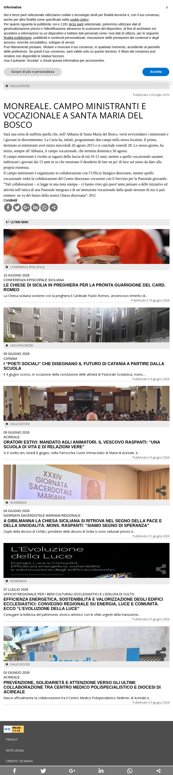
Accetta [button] (156, 72)
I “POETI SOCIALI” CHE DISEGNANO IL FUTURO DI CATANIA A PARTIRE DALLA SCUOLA (86, 361)
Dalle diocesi (20, 86)
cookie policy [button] (79, 19)
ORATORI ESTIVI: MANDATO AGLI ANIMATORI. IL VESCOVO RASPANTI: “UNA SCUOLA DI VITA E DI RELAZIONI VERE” (86, 440)
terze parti (76, 24)
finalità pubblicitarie (18, 38)
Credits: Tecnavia (19, 761)
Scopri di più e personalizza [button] (32, 72)
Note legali (15, 750)
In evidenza (18, 503)
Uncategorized (21, 345)
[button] (167, 7)
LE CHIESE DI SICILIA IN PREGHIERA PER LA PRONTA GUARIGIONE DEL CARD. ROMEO (86, 283)
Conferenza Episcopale (27, 267)
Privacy (12, 739)
